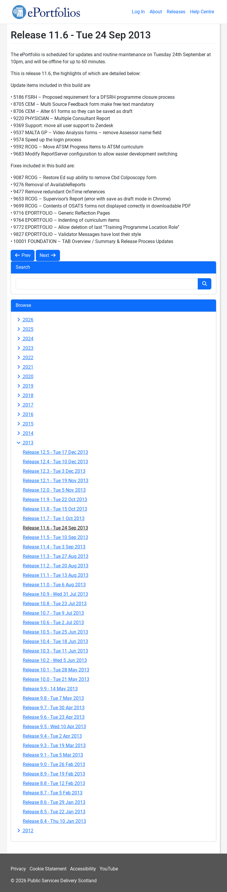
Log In (138, 11)
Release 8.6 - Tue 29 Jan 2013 (54, 802)
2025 (24, 329)
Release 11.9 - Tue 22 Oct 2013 (55, 499)
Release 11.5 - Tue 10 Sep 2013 (55, 537)
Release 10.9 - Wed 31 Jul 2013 (55, 594)
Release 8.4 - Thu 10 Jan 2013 (54, 821)
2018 (24, 395)
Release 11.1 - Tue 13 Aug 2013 (55, 575)
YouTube (109, 869)
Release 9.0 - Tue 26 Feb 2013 (54, 764)
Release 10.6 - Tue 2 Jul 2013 (53, 622)
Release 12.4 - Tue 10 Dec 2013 (55, 461)
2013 (24, 443)
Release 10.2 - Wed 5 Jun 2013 (55, 660)
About (156, 11)
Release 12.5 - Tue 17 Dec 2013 (55, 452)
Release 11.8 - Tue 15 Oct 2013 (55, 509)
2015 (24, 424)
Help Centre (202, 11)
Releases (176, 11)
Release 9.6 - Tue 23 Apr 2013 (54, 717)
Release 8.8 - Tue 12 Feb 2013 (54, 783)
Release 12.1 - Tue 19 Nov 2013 (55, 480)
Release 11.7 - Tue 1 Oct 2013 (54, 518)
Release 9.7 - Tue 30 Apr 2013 (54, 707)
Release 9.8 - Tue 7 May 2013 (53, 698)
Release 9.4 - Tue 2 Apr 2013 (52, 736)
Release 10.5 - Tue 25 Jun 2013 (55, 632)
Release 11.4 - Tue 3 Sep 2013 (54, 547)
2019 (24, 386)
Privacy (18, 869)
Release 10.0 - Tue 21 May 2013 (56, 679)
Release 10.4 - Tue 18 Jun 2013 (55, 641)
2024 (24, 338)
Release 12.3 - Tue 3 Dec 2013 (54, 471)
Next (48, 255)
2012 (24, 830)
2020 (24, 376)
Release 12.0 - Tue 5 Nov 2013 (54, 490)
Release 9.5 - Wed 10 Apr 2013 (54, 726)
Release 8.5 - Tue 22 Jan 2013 (54, 812)
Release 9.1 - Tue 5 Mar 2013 (53, 755)
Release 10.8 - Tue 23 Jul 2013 (55, 603)
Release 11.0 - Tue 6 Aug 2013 (54, 584)
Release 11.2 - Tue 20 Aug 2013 (55, 566)
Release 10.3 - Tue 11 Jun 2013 (55, 651)
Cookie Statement (48, 869)
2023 (24, 348)
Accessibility (83, 869)
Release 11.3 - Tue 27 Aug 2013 (55, 556)
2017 (24, 405)
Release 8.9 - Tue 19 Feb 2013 (54, 774)
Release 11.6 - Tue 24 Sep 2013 (55, 528)
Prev (22, 255)
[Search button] (204, 283)
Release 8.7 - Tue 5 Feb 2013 (52, 793)
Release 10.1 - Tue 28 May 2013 (56, 670)
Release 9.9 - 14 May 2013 (50, 689)
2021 (24, 367)
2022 (24, 357)
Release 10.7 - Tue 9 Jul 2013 (53, 613)
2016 (24, 414)
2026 (24, 320)
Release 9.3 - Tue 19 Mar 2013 (54, 745)
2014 (24, 433)
